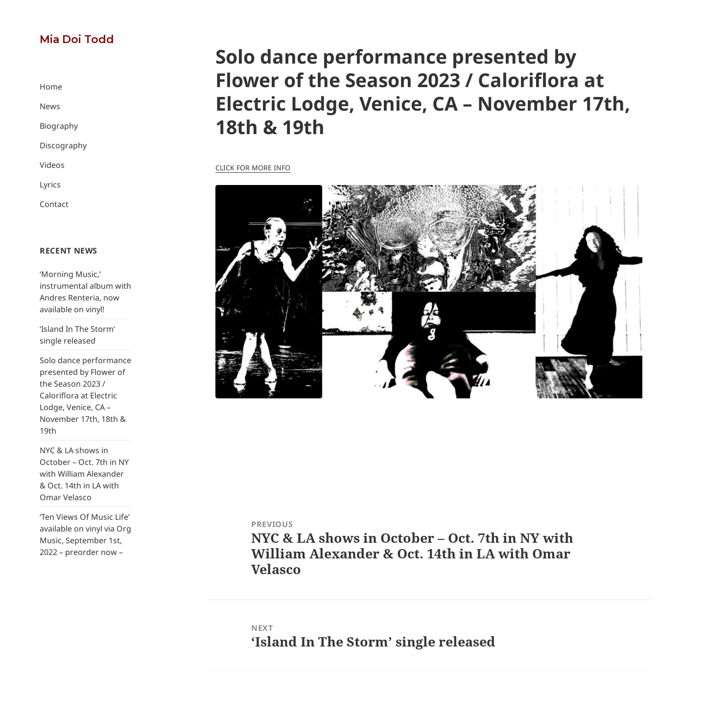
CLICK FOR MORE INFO (252, 167)
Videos (52, 165)
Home (51, 86)
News (50, 106)
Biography (59, 125)
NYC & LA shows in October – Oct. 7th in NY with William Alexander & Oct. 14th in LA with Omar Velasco (84, 474)
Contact (54, 204)
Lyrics (50, 184)
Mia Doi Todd (77, 39)
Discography (63, 145)
